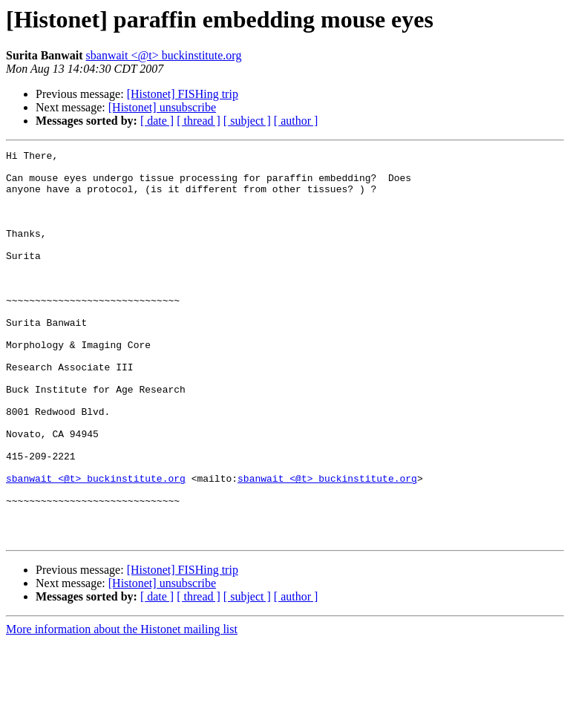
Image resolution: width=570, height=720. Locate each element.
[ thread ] (198, 120)
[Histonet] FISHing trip (182, 94)
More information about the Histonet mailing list (122, 707)
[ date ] (157, 120)
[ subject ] (247, 120)
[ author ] (296, 120)
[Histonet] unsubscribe (162, 107)
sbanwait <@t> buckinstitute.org (164, 55)
